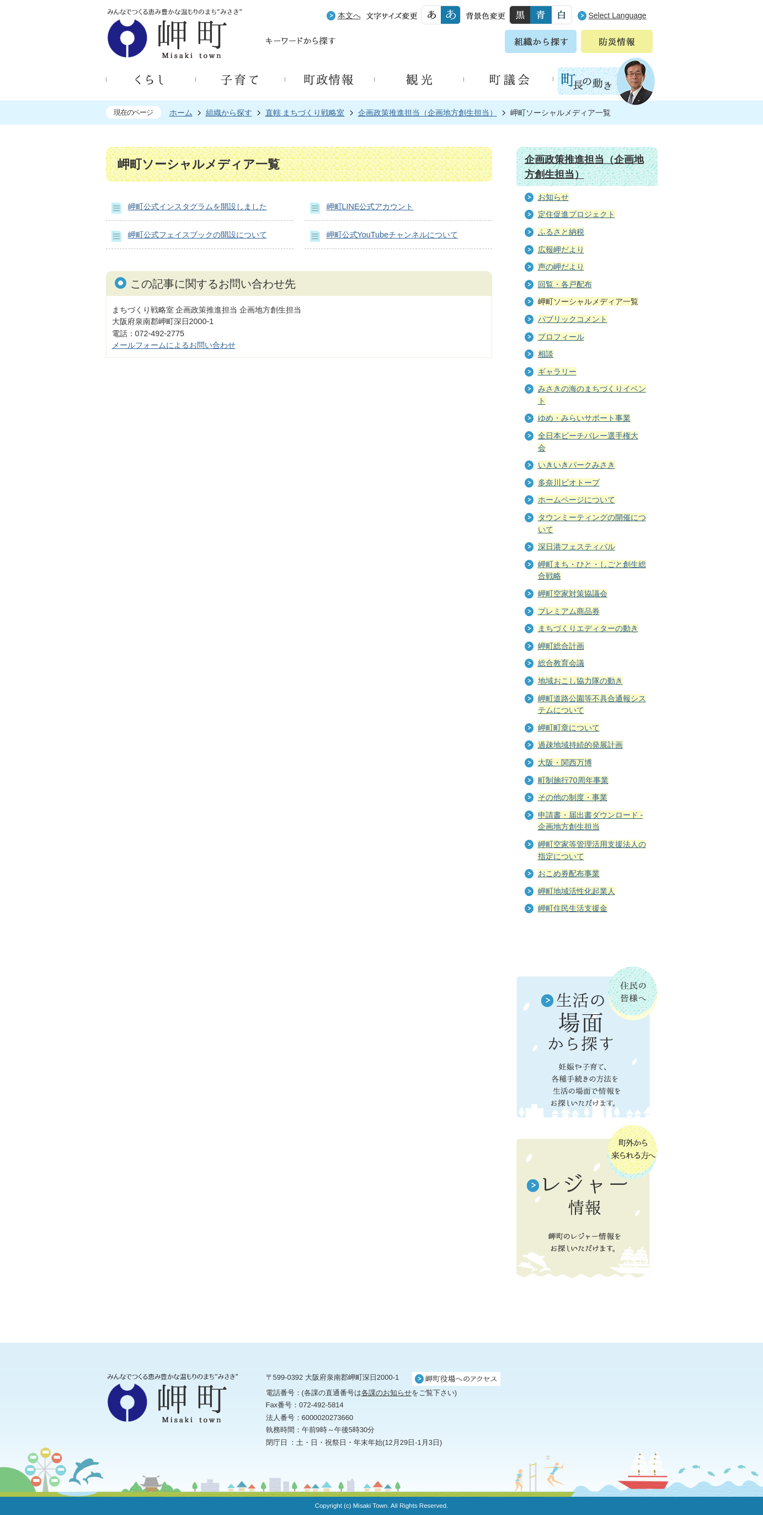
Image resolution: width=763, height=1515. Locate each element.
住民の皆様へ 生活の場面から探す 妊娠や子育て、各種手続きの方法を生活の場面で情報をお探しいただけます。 (587, 1041)
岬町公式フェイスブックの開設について (197, 234)
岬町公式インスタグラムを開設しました (197, 206)
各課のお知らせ (386, 1393)
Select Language (618, 15)
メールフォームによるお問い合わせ (174, 345)
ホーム (181, 112)
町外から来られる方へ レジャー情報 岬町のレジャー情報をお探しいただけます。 (587, 1202)
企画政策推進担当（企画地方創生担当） (427, 112)
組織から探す (229, 112)
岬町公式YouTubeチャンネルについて (392, 234)
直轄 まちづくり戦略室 (305, 112)
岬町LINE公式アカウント (370, 206)
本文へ (349, 15)
